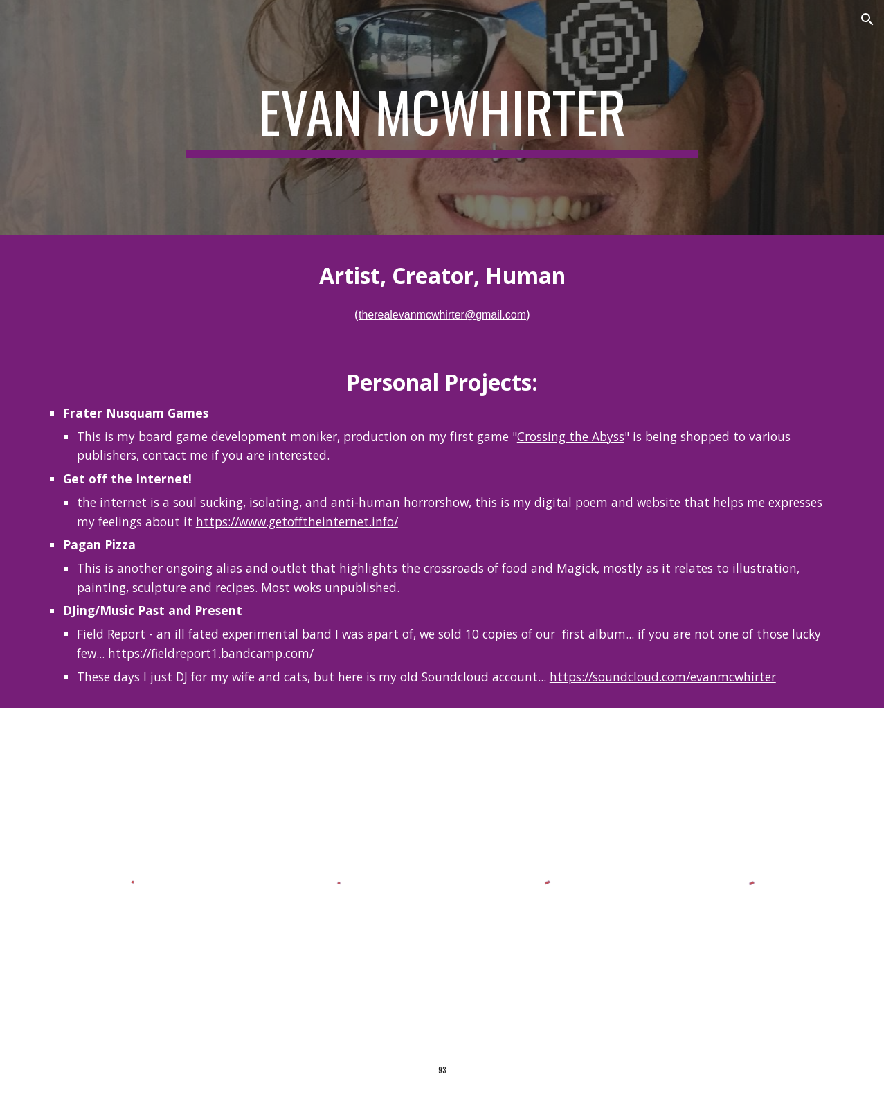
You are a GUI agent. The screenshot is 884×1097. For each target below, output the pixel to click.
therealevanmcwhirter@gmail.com (442, 315)
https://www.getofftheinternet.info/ (297, 521)
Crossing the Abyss (570, 436)
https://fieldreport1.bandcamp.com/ (211, 653)
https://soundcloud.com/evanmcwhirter (663, 676)
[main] (442, 117)
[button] (867, 19)
